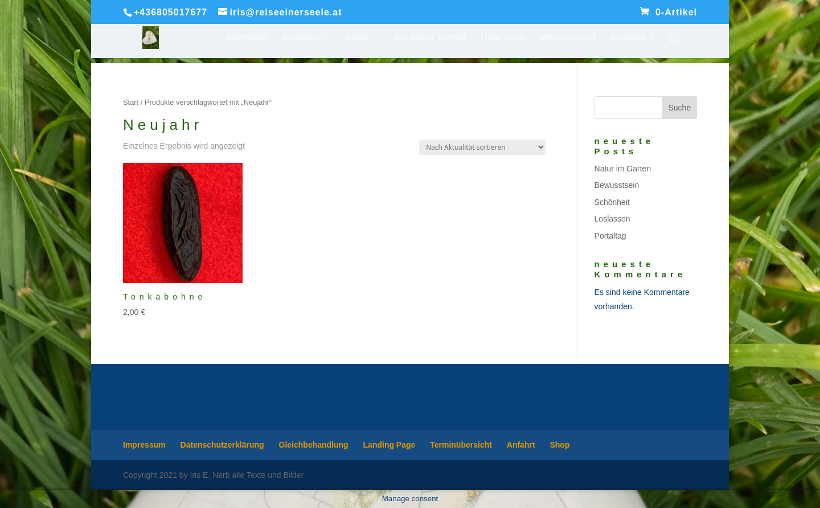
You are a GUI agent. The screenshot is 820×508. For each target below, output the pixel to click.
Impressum (144, 444)
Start (130, 102)
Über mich (503, 38)
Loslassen (612, 218)
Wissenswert (568, 38)
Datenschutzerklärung (222, 444)
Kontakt (627, 38)
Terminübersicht (461, 444)
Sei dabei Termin (430, 38)
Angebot (300, 38)
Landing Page (389, 444)
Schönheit (612, 202)
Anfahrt (521, 444)
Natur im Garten (622, 168)
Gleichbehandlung (313, 444)
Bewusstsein (616, 185)
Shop (356, 38)
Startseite (247, 38)
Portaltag (610, 235)
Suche (679, 107)
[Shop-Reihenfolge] (482, 147)
